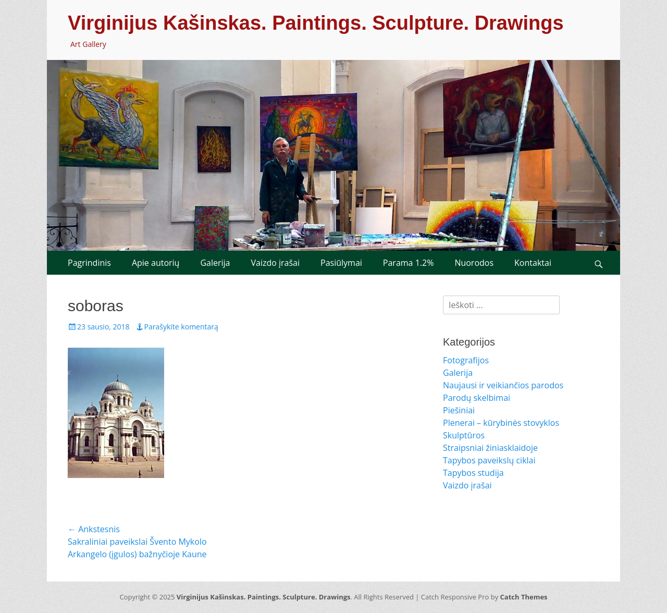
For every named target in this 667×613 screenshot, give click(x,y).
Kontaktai (532, 262)
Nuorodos (473, 262)
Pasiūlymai (341, 262)
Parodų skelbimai (476, 397)
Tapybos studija (473, 473)
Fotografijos (466, 360)
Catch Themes (524, 597)
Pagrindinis (89, 262)
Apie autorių (156, 262)
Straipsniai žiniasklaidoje (490, 447)
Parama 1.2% (408, 262)
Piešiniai (459, 410)
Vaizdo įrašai (275, 262)
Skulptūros (464, 435)
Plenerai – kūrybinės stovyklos (501, 422)
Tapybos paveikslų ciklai (489, 460)
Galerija (215, 262)
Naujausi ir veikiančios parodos (503, 385)
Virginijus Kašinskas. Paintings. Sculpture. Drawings (316, 23)
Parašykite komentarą (181, 327)
